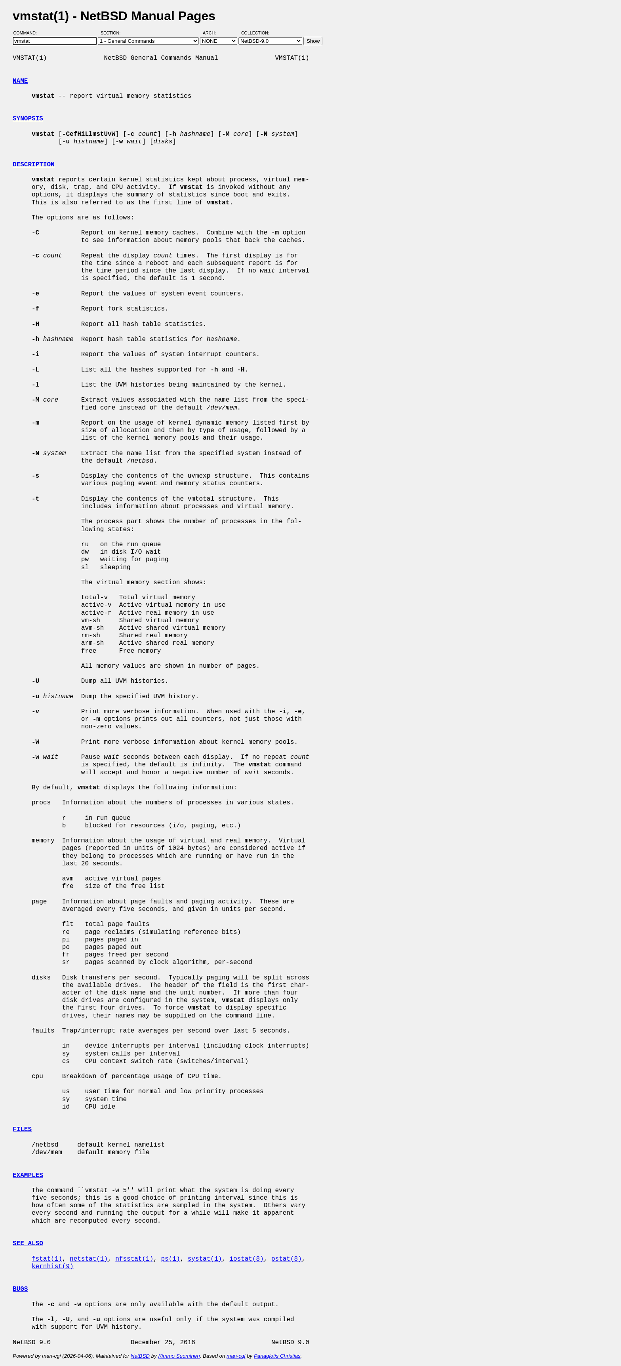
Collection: (255, 32)
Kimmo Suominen (179, 1356)
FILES (22, 1129)
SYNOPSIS (28, 118)
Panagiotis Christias (277, 1356)
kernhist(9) (53, 1266)
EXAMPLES (28, 1175)
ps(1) (170, 1259)
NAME (20, 81)
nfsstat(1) (134, 1259)
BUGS (20, 1289)
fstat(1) (47, 1259)
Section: (112, 32)
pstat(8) (286, 1259)
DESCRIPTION (34, 164)
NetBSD (140, 1356)
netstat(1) (89, 1259)
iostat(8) (246, 1259)
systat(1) (205, 1259)
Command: (27, 32)
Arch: (213, 32)
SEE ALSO (28, 1243)
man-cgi (236, 1356)
